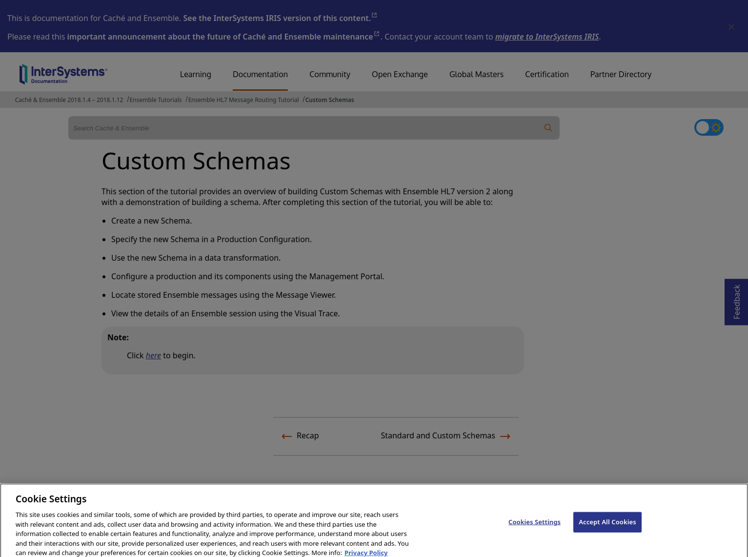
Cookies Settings (534, 527)
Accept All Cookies (607, 527)
